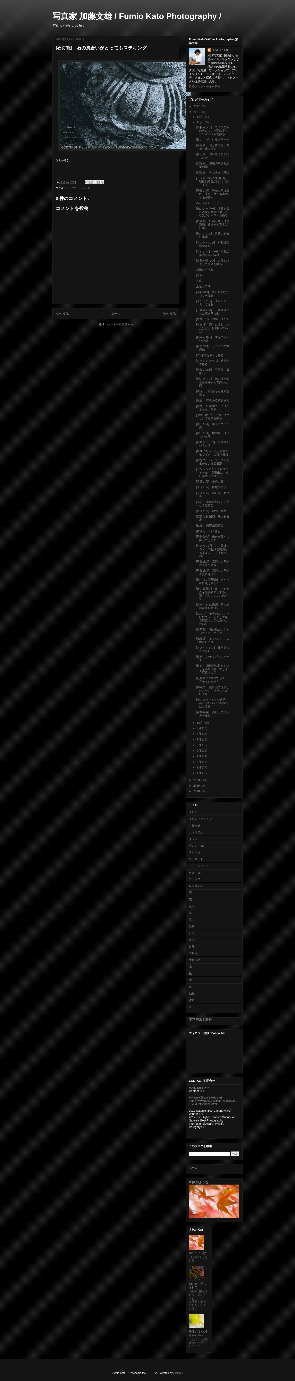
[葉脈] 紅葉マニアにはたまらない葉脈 (212, 407)
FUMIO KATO (220, 50)
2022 (197, 106)
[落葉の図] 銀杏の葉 (210, 481)
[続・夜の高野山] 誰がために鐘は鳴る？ (212, 581)
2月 (199, 767)
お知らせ (194, 825)
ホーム (116, 313)
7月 (199, 739)
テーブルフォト (199, 865)
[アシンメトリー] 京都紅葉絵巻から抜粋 (212, 253)
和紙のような (199, 1182)
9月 (199, 728)
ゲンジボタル (197, 845)
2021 (197, 111)
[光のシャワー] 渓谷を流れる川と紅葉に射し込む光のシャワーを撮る (212, 212)
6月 (199, 745)
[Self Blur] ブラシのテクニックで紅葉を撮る (212, 416)
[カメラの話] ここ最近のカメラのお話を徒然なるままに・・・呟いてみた (212, 551)
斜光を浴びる (204, 269)
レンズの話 (196, 886)
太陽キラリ (203, 286)
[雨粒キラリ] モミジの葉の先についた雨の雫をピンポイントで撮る (212, 131)
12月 (200, 116)
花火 (192, 906)
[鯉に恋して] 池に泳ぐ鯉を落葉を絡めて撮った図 (212, 382)
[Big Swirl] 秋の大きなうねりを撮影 (212, 293)
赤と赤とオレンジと (209, 203)
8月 (199, 733)
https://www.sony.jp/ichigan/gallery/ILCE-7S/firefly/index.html (213, 1102)
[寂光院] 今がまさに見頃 (212, 172)
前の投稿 (169, 313)
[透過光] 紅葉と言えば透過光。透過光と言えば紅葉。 (212, 224)
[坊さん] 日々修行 (208, 531)
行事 (192, 933)
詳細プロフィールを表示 (204, 86)
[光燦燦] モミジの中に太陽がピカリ (212, 640)
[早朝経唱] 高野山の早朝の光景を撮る (212, 572)
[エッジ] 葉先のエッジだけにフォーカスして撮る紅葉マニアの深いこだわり (212, 619)
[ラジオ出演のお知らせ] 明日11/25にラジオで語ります (212, 181)
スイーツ (194, 852)
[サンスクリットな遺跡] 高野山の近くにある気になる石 (212, 703)
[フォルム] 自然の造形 (211, 487)
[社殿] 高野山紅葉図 (210, 525)
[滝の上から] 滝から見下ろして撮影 (212, 302)
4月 (199, 756)
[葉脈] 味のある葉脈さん (212, 400)
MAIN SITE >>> (199, 1087)
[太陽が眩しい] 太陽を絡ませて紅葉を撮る (212, 262)
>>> (202, 1091)
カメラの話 (196, 832)
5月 (199, 750)
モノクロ (85, 187)
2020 (197, 780)
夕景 (192, 1000)
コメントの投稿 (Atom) (119, 324)
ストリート (71, 187)
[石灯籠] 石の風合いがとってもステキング (212, 631)
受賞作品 (194, 959)
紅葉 (192, 926)
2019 (197, 785)
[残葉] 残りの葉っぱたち (212, 319)
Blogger (177, 1372)
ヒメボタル (196, 872)
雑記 (192, 939)
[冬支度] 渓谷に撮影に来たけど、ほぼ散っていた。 (212, 328)
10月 (200, 722)
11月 (200, 122)
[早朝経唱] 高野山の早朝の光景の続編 (212, 563)
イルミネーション (200, 818)
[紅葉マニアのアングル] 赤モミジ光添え (212, 680)
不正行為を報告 (200, 1020)
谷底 (199, 280)
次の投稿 (62, 313)
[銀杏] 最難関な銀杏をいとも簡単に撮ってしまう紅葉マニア (212, 669)
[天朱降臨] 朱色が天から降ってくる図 (212, 538)
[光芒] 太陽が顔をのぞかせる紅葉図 (212, 503)
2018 (197, 791)
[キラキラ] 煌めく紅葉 (211, 510)
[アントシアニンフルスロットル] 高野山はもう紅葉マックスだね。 (212, 472)
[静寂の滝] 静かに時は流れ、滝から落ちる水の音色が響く (212, 194)
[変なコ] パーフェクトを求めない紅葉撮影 (212, 461)
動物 (192, 993)
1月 (199, 772)
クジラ (193, 839)
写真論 (193, 953)
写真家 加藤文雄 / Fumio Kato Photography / (136, 16)
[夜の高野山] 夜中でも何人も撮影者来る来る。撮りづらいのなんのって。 (212, 594)
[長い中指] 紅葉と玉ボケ (212, 139)
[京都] (199, 275)
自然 (192, 946)
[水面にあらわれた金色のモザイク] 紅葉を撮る (213, 452)
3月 (199, 761)
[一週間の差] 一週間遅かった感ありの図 (212, 311)
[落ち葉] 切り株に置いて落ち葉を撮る (212, 147)
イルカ (193, 812)
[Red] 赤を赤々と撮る (210, 355)
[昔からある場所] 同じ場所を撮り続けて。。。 (212, 606)
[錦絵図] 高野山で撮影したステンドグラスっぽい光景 (212, 691)
